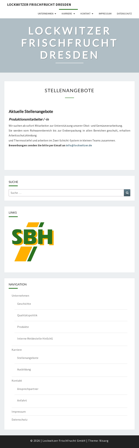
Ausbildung (24, 369)
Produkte (23, 327)
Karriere (67, 13)
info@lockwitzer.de (79, 145)
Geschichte (24, 303)
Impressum (105, 13)
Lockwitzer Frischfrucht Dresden (39, 4)
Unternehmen (45, 13)
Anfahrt (22, 400)
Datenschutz (124, 13)
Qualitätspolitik (27, 315)
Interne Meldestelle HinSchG (35, 338)
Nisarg (104, 440)
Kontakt (85, 13)
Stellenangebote (27, 358)
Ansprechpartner (27, 389)
